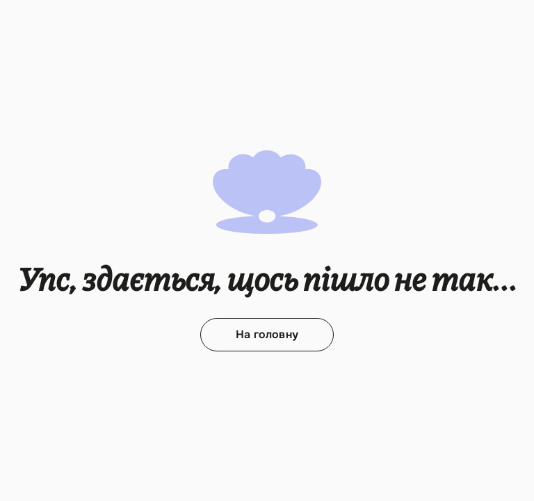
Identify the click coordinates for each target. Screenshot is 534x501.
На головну (267, 334)
